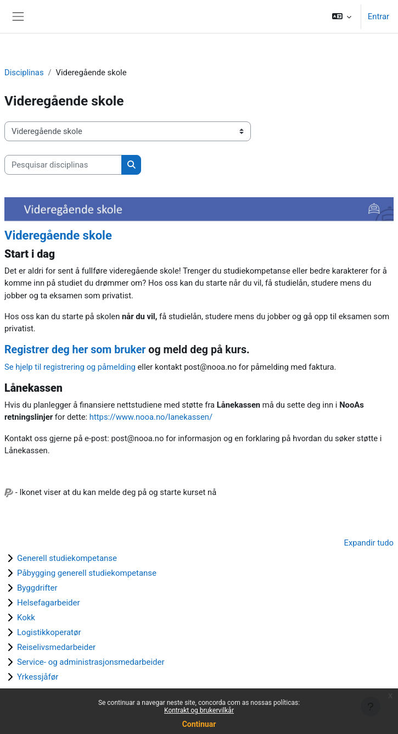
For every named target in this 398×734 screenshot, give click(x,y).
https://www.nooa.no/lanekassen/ (150, 417)
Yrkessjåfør (37, 677)
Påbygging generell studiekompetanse (86, 573)
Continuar (199, 724)
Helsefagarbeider (48, 603)
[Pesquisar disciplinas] (63, 165)
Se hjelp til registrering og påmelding (70, 367)
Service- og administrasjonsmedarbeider (91, 662)
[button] (341, 16)
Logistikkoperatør (49, 632)
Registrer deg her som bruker (74, 349)
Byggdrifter (37, 588)
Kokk (26, 617)
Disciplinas (24, 72)
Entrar (378, 16)
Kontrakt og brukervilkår (199, 710)
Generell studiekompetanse (67, 558)
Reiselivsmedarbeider (56, 647)
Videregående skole (58, 235)
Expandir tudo (369, 543)
